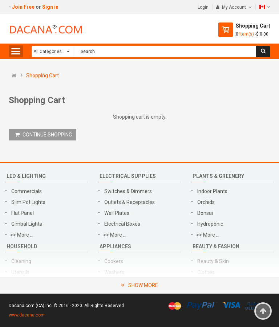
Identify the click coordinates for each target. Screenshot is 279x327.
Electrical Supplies (127, 176)
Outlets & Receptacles (129, 202)
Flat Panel (22, 213)
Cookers (113, 261)
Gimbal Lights (26, 224)
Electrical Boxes (122, 224)
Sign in (50, 7)
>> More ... (21, 235)
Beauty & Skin (213, 261)
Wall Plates (116, 213)
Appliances (115, 246)
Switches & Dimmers (128, 191)
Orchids (206, 202)
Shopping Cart (42, 75)
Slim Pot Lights (28, 202)
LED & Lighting (26, 176)
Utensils (20, 272)
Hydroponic (210, 224)
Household (22, 246)
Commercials (26, 191)
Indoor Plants (212, 191)
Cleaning (21, 261)
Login (203, 7)
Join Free (23, 7)
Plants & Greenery (218, 176)
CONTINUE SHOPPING (43, 135)
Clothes (206, 272)
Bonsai (205, 213)
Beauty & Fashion (215, 246)
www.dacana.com (27, 315)
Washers (114, 272)
